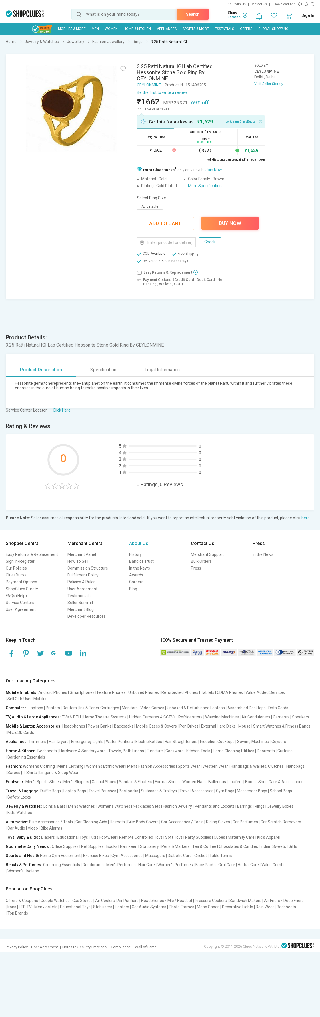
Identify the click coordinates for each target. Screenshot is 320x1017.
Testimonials (79, 595)
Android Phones (52, 692)
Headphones (73, 726)
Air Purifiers (128, 900)
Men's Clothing (70, 766)
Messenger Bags (252, 791)
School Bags (281, 791)
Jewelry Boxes (280, 806)
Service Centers (20, 602)
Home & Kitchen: (21, 751)
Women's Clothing (39, 766)
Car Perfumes (245, 821)
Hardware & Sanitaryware (82, 751)
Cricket (200, 855)
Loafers (236, 781)
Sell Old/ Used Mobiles (27, 698)
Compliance (121, 947)
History (135, 554)
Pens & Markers (175, 846)
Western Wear (215, 766)
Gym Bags (225, 791)
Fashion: (14, 766)
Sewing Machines (253, 741)
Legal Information (162, 369)
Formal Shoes (167, 781)
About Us (138, 543)
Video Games (152, 708)
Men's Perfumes (121, 864)
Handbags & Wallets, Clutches (257, 766)
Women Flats (194, 781)
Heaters (122, 907)
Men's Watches (81, 806)
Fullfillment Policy (83, 575)
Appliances (167, 29)
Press (196, 568)
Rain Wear (265, 907)
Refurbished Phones (179, 692)
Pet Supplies (92, 846)
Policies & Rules (81, 582)
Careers (136, 582)
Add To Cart (165, 223)
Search (192, 14)
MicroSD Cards (20, 732)
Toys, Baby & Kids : (23, 837)
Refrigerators (190, 717)
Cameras (281, 717)
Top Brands (17, 913)
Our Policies (16, 568)
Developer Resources (86, 616)
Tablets (207, 692)
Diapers (48, 837)
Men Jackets (45, 907)
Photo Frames (181, 907)
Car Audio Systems (149, 907)
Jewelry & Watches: (24, 806)
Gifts (293, 846)
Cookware (174, 751)
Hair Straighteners (181, 741)
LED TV (25, 907)
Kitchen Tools (198, 751)
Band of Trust (141, 561)
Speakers (300, 717)
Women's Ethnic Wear (105, 766)
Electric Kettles (148, 741)
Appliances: (17, 741)
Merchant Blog (80, 609)
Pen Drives (189, 726)
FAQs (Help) (16, 595)
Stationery (149, 846)
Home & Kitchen (137, 29)
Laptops (36, 708)
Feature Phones (111, 692)
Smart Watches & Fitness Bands (282, 726)
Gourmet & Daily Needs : (28, 846)
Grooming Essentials (61, 864)
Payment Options (21, 582)
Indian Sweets (273, 846)
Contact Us (259, 4)
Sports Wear (189, 766)
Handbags (295, 766)
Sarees (13, 772)
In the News (139, 568)
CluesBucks (16, 575)
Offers (246, 29)
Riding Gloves (218, 821)
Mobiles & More (72, 29)
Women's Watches (113, 806)
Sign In (307, 15)
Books (111, 846)
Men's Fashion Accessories (151, 766)
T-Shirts (30, 772)
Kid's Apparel (268, 837)
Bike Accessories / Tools (51, 821)
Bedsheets (47, 751)
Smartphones (82, 692)
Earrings (244, 806)
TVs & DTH (71, 717)
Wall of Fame (146, 947)
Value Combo (273, 864)
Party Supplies (198, 837)
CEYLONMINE (149, 85)
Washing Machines (222, 717)
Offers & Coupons (22, 900)
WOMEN (111, 29)
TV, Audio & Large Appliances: (33, 717)
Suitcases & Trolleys (159, 791)
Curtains (285, 751)
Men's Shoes (208, 907)
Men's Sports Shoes (43, 781)
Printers (53, 708)
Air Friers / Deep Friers (284, 900)
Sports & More (196, 29)
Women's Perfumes (175, 864)
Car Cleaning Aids (91, 821)
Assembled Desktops (246, 708)
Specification (103, 369)
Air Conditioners (255, 717)
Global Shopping (273, 29)
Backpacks (123, 726)
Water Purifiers (119, 741)
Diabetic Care (180, 855)
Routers (70, 708)
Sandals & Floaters (135, 781)
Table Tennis (220, 855)
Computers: (17, 708)
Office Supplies (65, 846)
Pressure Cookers (211, 900)
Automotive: (17, 821)
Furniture (155, 751)
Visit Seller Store (267, 84)
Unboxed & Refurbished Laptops (196, 708)
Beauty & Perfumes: (24, 864)
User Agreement (21, 609)
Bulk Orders (201, 561)
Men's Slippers (76, 781)
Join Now (213, 169)
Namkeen (128, 846)
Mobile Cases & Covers (156, 726)
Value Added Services (265, 692)
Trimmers (37, 741)
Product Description (41, 369)
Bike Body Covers (143, 821)
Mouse (244, 726)
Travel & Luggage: (22, 791)
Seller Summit (80, 602)
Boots (250, 781)
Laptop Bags (74, 791)
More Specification (205, 185)
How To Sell (77, 561)
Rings (260, 806)
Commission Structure (87, 568)
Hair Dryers (59, 741)
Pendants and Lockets (215, 806)
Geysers (278, 741)
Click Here (62, 410)
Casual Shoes (104, 781)
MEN (95, 29)
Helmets (117, 821)
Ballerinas (217, 781)
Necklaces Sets (146, 806)
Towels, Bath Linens (126, 751)
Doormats (266, 751)
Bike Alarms (51, 828)
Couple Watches (55, 900)
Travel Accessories (196, 791)
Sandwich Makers (245, 900)
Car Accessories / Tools (182, 821)
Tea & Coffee (204, 846)
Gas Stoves (82, 900)
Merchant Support (207, 554)
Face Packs (205, 864)
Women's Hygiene (23, 871)
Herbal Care (248, 864)
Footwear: (15, 781)
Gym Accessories (127, 855)
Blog (133, 588)
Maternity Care (241, 837)
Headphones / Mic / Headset (166, 900)
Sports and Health (22, 855)
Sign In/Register (20, 561)
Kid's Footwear (104, 837)
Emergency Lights (87, 741)
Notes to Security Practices (84, 947)
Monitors (130, 708)
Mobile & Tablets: (21, 692)
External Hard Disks (218, 726)
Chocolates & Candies (238, 846)
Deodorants (93, 864)
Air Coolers (105, 900)
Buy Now (230, 223)
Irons (11, 907)
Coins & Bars (54, 806)
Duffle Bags (50, 791)
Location (234, 17)
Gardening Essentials (26, 757)
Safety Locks (19, 797)
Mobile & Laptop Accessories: (33, 726)
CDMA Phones (230, 692)
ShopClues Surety (22, 588)
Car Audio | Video (22, 828)
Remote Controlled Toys (141, 837)
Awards (136, 575)
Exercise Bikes (96, 855)
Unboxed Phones (143, 692)
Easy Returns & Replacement (32, 554)
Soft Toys (174, 837)
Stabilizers (102, 907)
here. (306, 518)
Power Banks (99, 726)
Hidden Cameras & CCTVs (152, 717)
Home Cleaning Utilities (233, 751)
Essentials (224, 29)
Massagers (155, 855)
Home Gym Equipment (60, 855)
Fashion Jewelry (177, 806)
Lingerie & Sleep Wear (59, 772)
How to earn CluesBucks (242, 121)
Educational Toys (72, 837)
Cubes (219, 837)
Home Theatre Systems (105, 717)
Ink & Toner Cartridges (99, 708)
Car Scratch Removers (281, 821)
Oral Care (226, 864)
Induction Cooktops (217, 741)
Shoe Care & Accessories (280, 781)
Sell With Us (237, 4)
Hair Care (146, 864)
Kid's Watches (19, 812)
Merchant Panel (81, 554)
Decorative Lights (237, 907)
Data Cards (278, 708)
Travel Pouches (102, 791)
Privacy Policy (17, 947)
